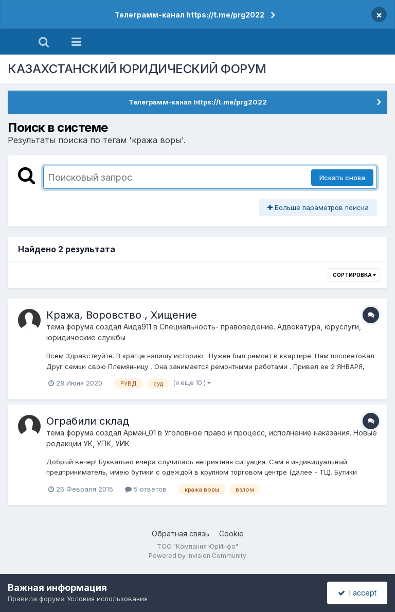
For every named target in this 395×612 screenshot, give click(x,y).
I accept (357, 592)
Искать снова (342, 177)
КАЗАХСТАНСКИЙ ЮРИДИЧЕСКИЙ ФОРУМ (137, 68)
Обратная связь (180, 533)
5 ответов (146, 489)
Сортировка (354, 275)
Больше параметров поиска (318, 207)
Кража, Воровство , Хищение (121, 315)
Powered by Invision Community (197, 555)
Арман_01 (139, 432)
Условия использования (107, 598)
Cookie (231, 533)
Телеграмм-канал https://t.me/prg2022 (189, 14)
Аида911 (137, 326)
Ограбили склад (87, 421)
